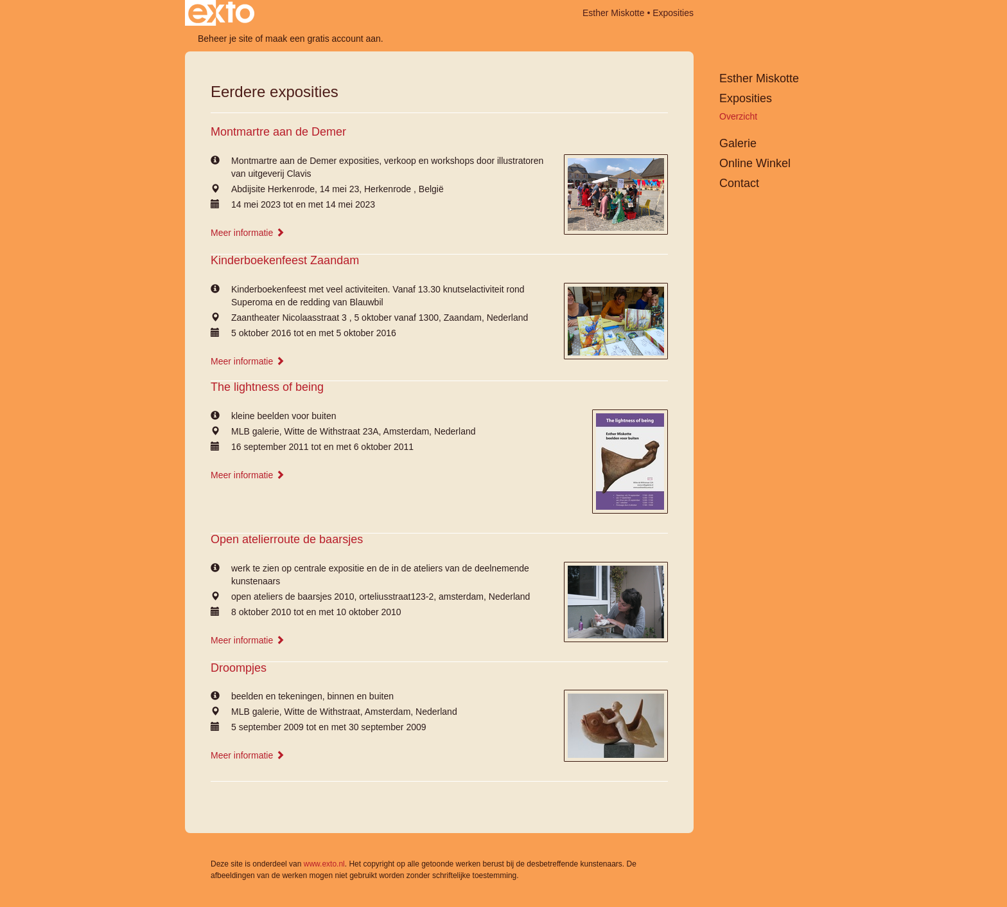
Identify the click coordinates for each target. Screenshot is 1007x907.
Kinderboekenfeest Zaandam (285, 260)
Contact (739, 183)
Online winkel (755, 163)
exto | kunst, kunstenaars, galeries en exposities (221, 13)
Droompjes (239, 667)
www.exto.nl (324, 863)
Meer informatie (248, 233)
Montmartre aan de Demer (278, 131)
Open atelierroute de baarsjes (287, 539)
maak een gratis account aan (323, 38)
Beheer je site (225, 38)
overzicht (738, 116)
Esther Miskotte (613, 13)
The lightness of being (267, 387)
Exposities (745, 98)
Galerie (738, 143)
